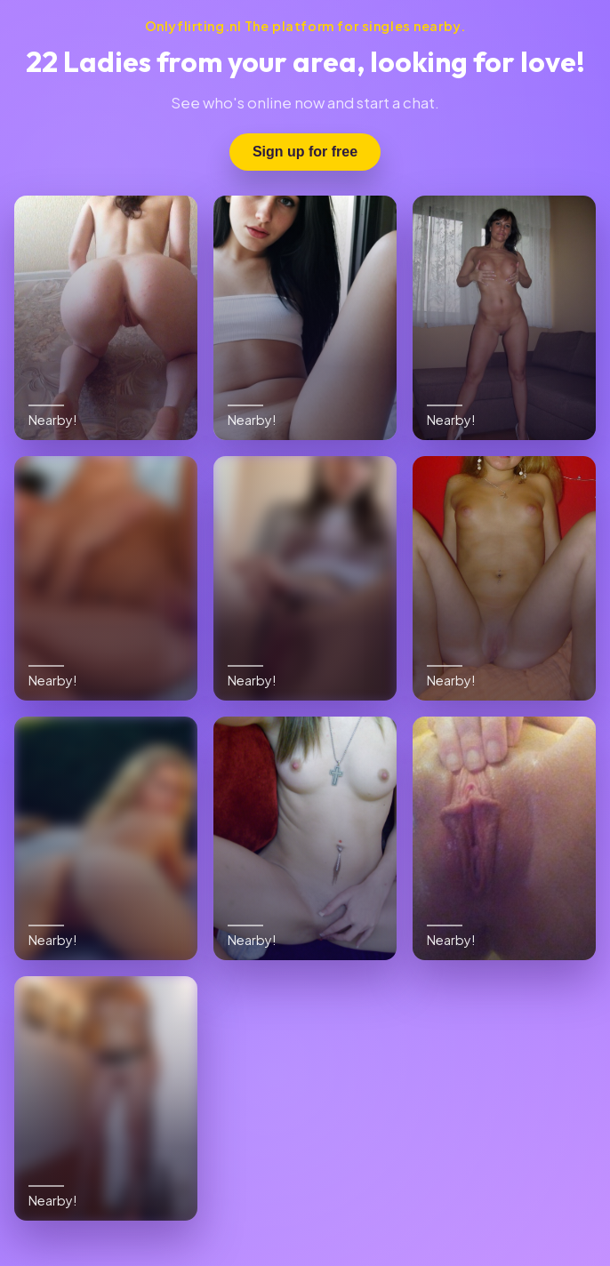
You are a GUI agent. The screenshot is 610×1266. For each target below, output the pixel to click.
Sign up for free (305, 151)
